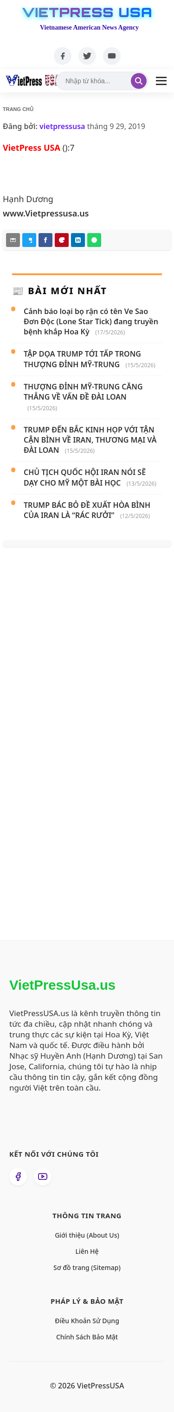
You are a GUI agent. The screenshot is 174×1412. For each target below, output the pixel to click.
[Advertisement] (74, 766)
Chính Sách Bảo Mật (87, 1336)
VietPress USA (87, 12)
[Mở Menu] (161, 81)
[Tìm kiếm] (139, 81)
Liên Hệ (86, 1251)
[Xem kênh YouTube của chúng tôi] (43, 1176)
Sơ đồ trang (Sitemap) (87, 1267)
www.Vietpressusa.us (46, 213)
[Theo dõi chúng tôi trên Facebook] (18, 1176)
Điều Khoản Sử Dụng (87, 1320)
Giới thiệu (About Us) (87, 1235)
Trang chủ (18, 109)
